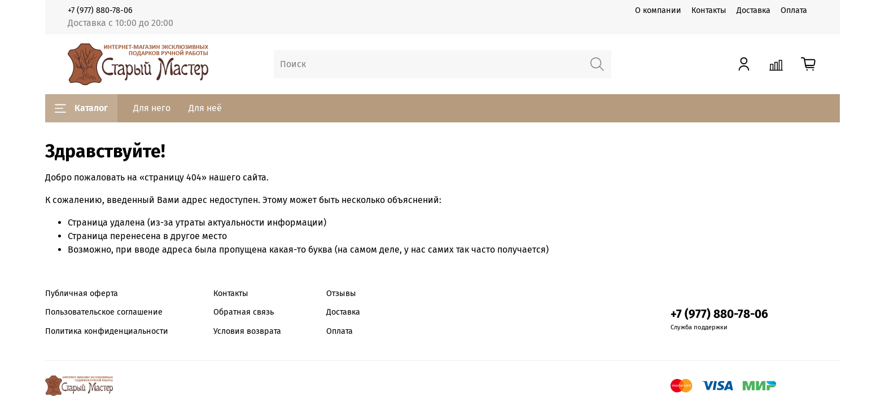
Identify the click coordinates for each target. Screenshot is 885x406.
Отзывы (341, 293)
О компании (658, 10)
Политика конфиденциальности (106, 331)
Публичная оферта (81, 293)
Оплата (794, 10)
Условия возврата (247, 331)
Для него (151, 108)
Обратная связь (243, 312)
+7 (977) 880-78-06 (100, 10)
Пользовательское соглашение (104, 312)
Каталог (81, 108)
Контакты (708, 10)
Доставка (753, 10)
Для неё (205, 108)
